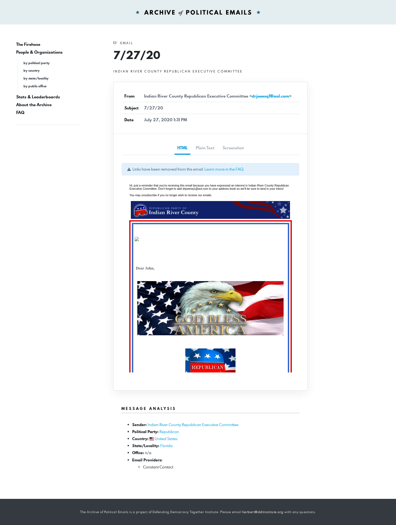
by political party (36, 63)
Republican (169, 431)
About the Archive (34, 105)
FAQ (20, 112)
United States (166, 438)
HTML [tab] (182, 148)
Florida (166, 445)
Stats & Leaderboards (38, 97)
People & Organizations (39, 52)
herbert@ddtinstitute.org (263, 512)
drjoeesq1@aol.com (270, 96)
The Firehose (28, 44)
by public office (35, 86)
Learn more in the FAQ (223, 169)
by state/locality (36, 78)
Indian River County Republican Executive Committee (193, 424)
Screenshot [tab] (233, 148)
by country (31, 70)
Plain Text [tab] (205, 148)
